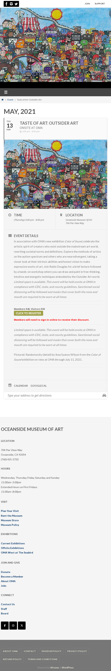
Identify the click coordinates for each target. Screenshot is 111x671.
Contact (30, 651)
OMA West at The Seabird (17, 552)
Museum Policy (10, 524)
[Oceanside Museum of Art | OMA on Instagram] (13, 626)
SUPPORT (100, 3)
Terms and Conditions (42, 659)
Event (10, 99)
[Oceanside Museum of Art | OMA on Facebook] (5, 626)
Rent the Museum (11, 515)
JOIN (87, 3)
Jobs (3, 585)
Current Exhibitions (13, 543)
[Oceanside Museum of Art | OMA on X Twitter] (22, 626)
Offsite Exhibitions (12, 547)
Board (4, 613)
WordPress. (67, 667)
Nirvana (54, 667)
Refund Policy (12, 659)
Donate (5, 571)
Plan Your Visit (10, 510)
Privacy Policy (77, 651)
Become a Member (12, 576)
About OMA (8, 581)
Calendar (21, 385)
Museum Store (10, 520)
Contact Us (8, 604)
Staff (4, 608)
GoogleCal (39, 385)
